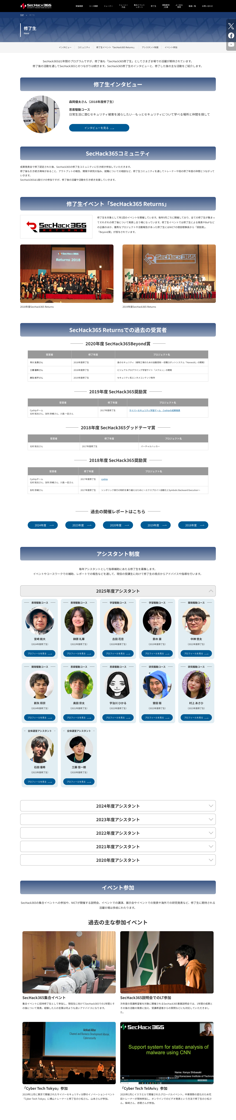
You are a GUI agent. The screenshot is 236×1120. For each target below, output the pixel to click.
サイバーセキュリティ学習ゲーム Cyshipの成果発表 (154, 410)
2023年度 (78, 525)
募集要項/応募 (165, 6)
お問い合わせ (207, 6)
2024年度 (40, 525)
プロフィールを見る (37, 653)
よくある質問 (179, 6)
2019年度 (153, 525)
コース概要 (93, 6)
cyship (104, 479)
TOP (22, 15)
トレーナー (108, 6)
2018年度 (191, 525)
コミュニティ (84, 47)
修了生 (153, 6)
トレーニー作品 (123, 6)
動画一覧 (192, 6)
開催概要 (79, 6)
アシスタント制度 (150, 47)
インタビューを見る (96, 128)
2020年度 (115, 525)
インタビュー (65, 47)
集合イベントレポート (139, 6)
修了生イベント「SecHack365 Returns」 (116, 47)
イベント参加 (171, 47)
